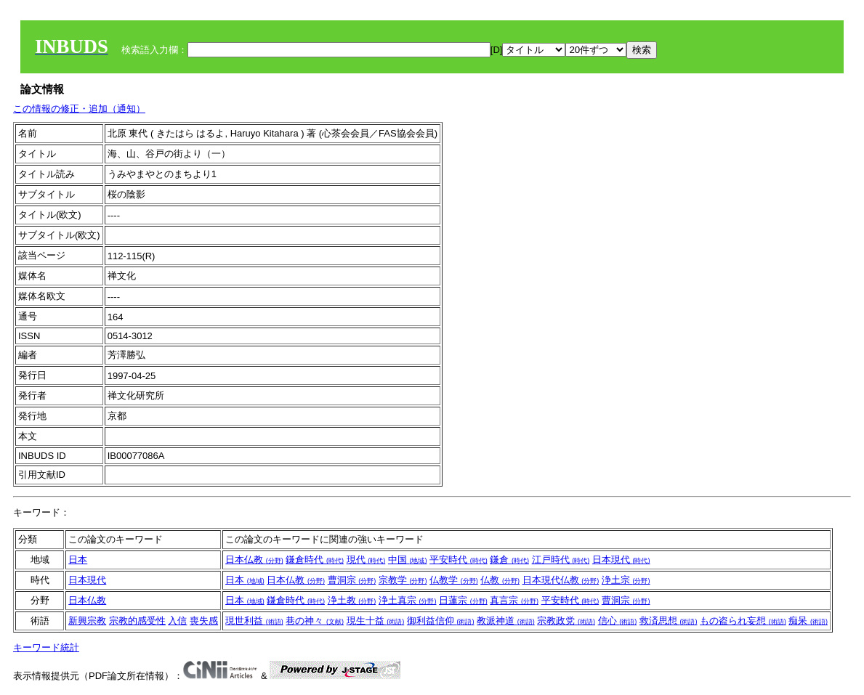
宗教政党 (566, 620)
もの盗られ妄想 (743, 620)
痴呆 (808, 620)
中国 (407, 559)
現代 (366, 559)
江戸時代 (561, 559)
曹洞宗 (352, 579)
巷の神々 (315, 620)
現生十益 (376, 620)
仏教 (500, 579)
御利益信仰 (441, 620)
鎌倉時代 (315, 559)
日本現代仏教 (560, 579)
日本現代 (621, 559)
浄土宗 (626, 579)
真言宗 (514, 600)
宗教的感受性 (137, 620)
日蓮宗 (463, 600)
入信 (177, 620)
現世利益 (254, 620)
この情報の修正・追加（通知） (79, 108)
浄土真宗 (408, 600)
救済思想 (668, 620)
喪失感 (204, 620)
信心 (617, 620)
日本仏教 (254, 559)
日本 (77, 559)
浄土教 (352, 600)
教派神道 (506, 620)
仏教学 (453, 579)
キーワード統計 (46, 647)
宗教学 (403, 579)
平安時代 (458, 559)
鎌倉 (509, 559)
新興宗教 (87, 620)
